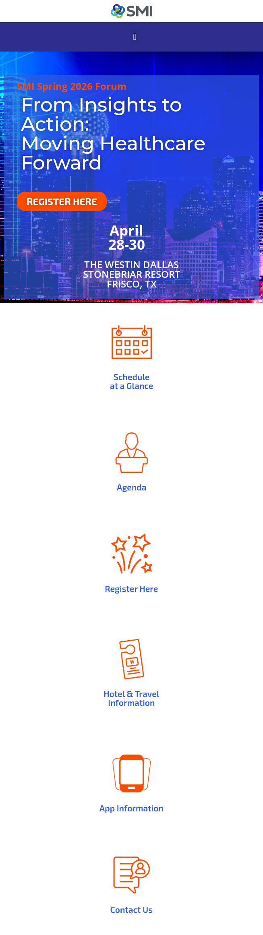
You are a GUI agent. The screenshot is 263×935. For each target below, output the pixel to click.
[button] (135, 36)
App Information (131, 808)
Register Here (131, 588)
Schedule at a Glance (131, 381)
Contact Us (131, 909)
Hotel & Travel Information (131, 698)
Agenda (131, 487)
